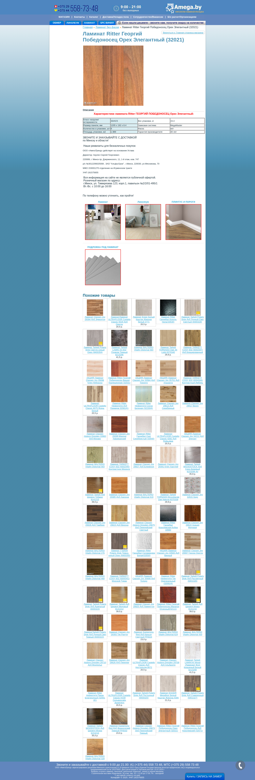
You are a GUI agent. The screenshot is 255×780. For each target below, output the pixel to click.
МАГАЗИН (64, 17)
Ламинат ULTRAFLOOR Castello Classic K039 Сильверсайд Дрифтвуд (119, 698)
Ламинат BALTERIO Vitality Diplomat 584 (144, 348)
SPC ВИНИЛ (107, 22)
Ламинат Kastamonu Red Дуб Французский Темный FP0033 (119, 728)
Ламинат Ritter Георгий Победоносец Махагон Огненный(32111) (168, 606)
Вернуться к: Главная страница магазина (183, 32)
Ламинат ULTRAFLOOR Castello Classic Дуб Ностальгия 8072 (144, 664)
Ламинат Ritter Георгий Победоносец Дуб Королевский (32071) (192, 728)
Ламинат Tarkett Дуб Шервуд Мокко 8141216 (192, 606)
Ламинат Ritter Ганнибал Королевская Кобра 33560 (168, 526)
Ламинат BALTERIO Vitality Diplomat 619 (144, 495)
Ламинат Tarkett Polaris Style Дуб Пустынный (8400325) (144, 695)
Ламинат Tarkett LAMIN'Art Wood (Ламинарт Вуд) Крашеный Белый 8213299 (192, 665)
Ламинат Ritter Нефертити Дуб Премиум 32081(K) (119, 405)
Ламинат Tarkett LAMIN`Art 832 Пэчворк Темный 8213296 (119, 351)
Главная (88, 27)
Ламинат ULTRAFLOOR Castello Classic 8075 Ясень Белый (95, 407)
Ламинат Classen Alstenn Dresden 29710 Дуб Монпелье (95, 662)
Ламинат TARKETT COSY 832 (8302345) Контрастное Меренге (119, 466)
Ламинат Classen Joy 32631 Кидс (192, 495)
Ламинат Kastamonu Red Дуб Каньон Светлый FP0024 (144, 634)
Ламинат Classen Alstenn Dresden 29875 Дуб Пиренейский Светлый (144, 526)
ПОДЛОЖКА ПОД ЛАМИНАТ (103, 265)
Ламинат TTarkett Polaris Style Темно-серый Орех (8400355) (119, 553)
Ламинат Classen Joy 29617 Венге (192, 404)
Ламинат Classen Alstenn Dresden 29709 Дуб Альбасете (168, 662)
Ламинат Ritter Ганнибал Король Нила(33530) (168, 319)
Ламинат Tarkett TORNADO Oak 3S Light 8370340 (168, 349)
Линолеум (143, 220)
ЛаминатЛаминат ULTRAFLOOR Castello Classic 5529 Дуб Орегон (119, 321)
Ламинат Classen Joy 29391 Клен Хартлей (168, 465)
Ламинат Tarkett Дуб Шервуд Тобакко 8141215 (95, 497)
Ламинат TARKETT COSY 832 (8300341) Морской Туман (119, 578)
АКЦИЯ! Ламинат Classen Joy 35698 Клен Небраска (95, 380)
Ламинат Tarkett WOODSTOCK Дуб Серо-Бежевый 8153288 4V (192, 468)
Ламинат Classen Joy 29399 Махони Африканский (119, 436)
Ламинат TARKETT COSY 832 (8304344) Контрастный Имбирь (192, 380)
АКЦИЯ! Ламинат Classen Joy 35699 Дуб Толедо (144, 578)
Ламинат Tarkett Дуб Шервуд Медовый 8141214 (119, 606)
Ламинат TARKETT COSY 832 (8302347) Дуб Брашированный (192, 349)
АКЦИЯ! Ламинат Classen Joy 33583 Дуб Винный (168, 553)
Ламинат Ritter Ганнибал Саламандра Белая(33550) (144, 553)
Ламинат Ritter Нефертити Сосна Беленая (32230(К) (144, 405)
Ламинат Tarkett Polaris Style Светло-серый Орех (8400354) (95, 349)
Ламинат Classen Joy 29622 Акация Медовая (192, 525)
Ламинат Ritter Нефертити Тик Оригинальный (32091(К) (168, 580)
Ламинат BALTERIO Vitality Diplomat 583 (95, 465)
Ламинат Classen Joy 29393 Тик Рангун (119, 633)
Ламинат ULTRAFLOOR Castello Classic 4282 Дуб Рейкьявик (168, 437)
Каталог (93, 17)
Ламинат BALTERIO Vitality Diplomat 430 (192, 633)
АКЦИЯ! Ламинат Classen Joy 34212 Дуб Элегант (192, 436)
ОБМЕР (57, 22)
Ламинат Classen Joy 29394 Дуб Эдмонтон (95, 318)
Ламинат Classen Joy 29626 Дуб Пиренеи (119, 661)
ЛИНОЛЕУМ (73, 23)
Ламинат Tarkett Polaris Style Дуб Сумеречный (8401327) (192, 695)
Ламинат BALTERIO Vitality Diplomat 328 (95, 757)
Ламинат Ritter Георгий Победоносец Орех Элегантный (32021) (168, 728)
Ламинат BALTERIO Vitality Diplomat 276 (95, 551)
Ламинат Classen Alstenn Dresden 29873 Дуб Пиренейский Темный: (144, 729)
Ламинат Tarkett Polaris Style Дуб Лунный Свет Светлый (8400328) (192, 319)
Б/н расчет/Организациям (182, 17)
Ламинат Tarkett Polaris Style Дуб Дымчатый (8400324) (95, 606)
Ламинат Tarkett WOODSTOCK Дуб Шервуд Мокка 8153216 (95, 729)
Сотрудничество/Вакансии (148, 17)
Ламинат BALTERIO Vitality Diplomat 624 (168, 633)
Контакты (79, 17)
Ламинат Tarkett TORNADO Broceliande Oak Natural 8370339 (168, 497)
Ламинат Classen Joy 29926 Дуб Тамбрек (95, 523)
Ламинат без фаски (107, 27)
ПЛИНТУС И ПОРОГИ (183, 220)
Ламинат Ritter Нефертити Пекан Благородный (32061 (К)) (95, 696)
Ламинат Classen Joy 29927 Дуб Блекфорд (143, 465)
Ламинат (103, 220)
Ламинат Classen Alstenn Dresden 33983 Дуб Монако (95, 436)
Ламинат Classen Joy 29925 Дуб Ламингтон (143, 605)
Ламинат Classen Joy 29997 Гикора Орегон (192, 551)
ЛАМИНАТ (89, 23)
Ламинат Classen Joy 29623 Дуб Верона (119, 523)
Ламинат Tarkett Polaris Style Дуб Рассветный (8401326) (192, 578)
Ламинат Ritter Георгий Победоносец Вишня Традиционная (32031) (119, 380)
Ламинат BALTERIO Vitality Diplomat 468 (95, 577)
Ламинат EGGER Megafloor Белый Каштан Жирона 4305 (168, 695)
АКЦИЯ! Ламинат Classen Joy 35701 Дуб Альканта (168, 380)
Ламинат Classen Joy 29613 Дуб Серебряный (168, 405)
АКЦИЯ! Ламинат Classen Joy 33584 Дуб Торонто (144, 380)
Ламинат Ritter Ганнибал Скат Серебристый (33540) (143, 436)
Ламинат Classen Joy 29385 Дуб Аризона (119, 495)
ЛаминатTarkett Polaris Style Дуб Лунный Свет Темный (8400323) (95, 634)
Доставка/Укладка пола (115, 17)
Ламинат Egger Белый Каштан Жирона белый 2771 (143, 319)
